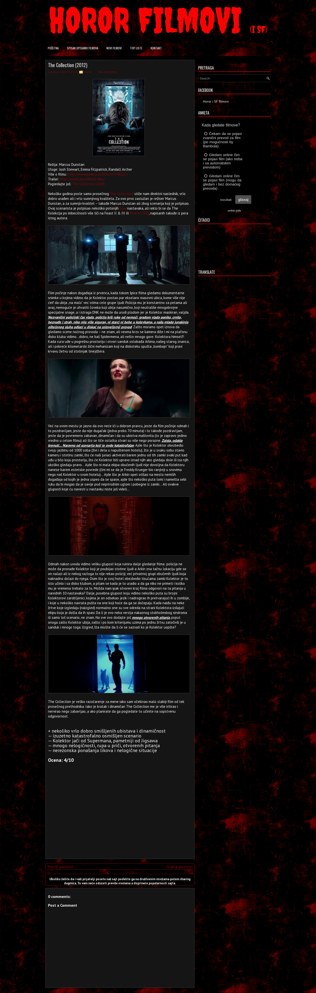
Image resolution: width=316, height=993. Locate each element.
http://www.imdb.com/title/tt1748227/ (98, 174)
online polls (234, 210)
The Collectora (121, 193)
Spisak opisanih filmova (82, 48)
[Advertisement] (118, 821)
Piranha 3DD (139, 213)
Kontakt (156, 48)
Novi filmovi (114, 48)
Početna (53, 48)
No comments (107, 72)
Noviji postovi (60, 866)
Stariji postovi (180, 866)
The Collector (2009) (88, 184)
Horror (88, 72)
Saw (123, 208)
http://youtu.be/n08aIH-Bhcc (82, 179)
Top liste (136, 48)
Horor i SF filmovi (216, 101)
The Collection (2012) (67, 64)
